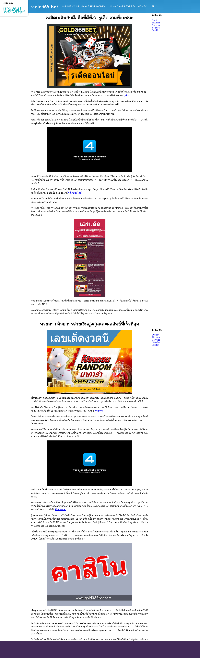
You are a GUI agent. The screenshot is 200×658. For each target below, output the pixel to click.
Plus (155, 7)
